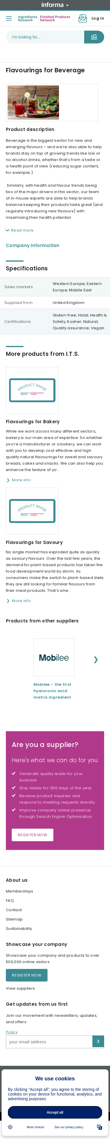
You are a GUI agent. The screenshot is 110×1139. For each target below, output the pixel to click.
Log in (98, 18)
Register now (32, 835)
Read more (22, 230)
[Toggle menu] (8, 18)
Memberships (19, 891)
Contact (14, 910)
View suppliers (20, 988)
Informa (55, 4)
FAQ (10, 900)
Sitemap (14, 919)
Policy (12, 1032)
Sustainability (19, 928)
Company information (33, 245)
